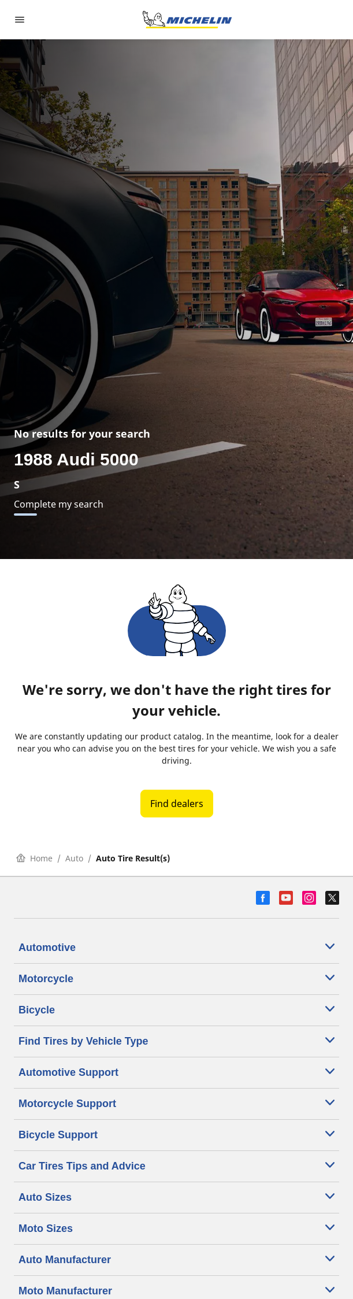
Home (34, 858)
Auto (74, 858)
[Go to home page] (187, 19)
